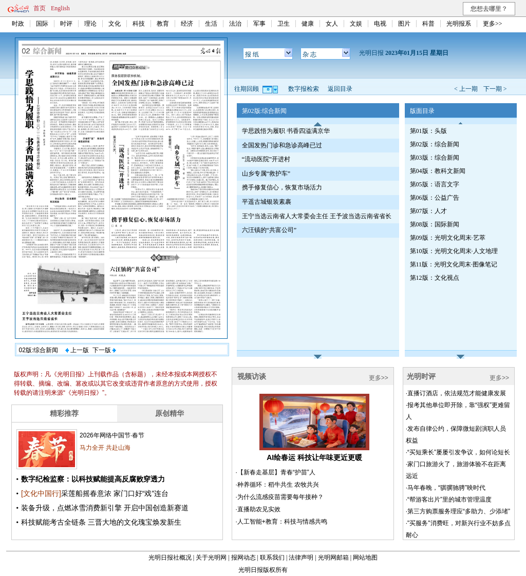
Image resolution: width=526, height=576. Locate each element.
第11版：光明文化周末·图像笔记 (454, 264)
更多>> (492, 23)
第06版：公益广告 (434, 197)
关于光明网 (211, 557)
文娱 (356, 23)
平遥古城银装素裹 (266, 201)
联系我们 (272, 557)
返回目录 (340, 88)
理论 (90, 23)
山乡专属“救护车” (266, 173)
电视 (380, 23)
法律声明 (301, 557)
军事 (259, 23)
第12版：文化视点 (434, 277)
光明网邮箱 (333, 557)
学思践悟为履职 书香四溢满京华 (286, 131)
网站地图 (365, 557)
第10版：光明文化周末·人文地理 (454, 251)
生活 (211, 23)
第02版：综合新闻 (434, 144)
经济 (187, 23)
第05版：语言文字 (434, 184)
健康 (308, 23)
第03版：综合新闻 (434, 157)
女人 (332, 23)
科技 (139, 23)
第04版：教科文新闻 (437, 171)
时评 (66, 23)
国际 (42, 23)
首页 (39, 8)
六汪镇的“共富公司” (269, 230)
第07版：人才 (428, 211)
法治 (235, 23)
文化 (114, 23)
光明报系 (458, 23)
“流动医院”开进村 (266, 159)
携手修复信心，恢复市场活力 (282, 187)
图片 (404, 23)
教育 (163, 23)
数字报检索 (303, 88)
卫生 (283, 23)
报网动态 (243, 557)
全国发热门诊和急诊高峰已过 (282, 145)
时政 (18, 23)
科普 (428, 23)
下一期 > (495, 88)
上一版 (77, 350)
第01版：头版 (428, 131)
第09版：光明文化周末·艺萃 (447, 237)
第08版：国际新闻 (434, 224)
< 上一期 (466, 88)
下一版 (104, 350)
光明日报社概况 (170, 557)
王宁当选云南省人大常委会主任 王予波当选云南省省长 (316, 216)
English (60, 8)
